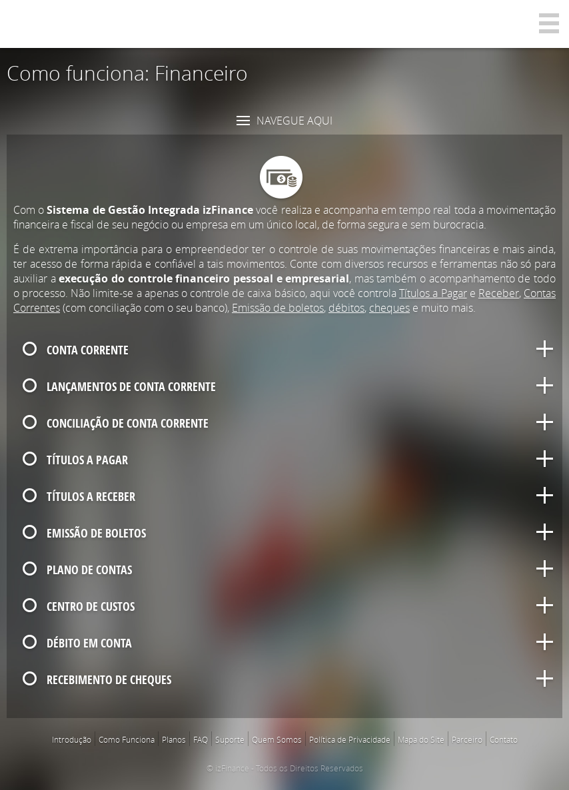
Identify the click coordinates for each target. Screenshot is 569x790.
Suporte (230, 739)
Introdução (71, 739)
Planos (174, 739)
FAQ (200, 739)
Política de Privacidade (349, 739)
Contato (504, 739)
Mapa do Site (421, 739)
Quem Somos (277, 739)
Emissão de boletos (278, 307)
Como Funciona (127, 739)
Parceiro (467, 739)
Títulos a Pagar (432, 293)
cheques (389, 307)
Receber (498, 293)
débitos (346, 307)
